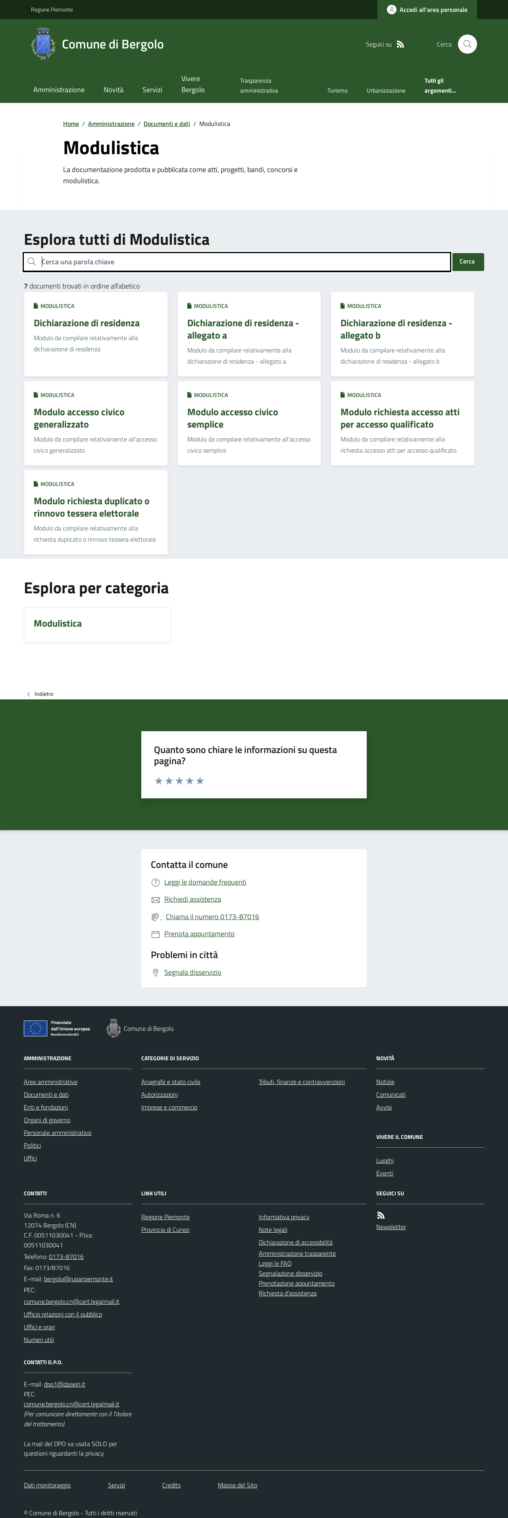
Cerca (467, 261)
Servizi (152, 89)
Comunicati (391, 1094)
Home (71, 123)
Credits (171, 1485)
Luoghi (385, 1160)
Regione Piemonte (52, 9)
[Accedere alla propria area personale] (427, 9)
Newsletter (391, 1226)
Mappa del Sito (237, 1485)
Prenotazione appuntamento (297, 1283)
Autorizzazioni (159, 1094)
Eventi (384, 1173)
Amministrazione (59, 89)
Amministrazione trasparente (297, 1253)
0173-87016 (66, 1256)
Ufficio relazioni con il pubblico (63, 1314)
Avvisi (384, 1107)
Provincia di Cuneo (165, 1229)
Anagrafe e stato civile (170, 1081)
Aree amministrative (50, 1081)
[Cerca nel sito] (464, 44)
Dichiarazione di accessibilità (296, 1242)
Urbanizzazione (386, 90)
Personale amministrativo (57, 1132)
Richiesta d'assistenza (288, 1293)
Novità (113, 89)
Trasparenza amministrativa (259, 85)
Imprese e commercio (169, 1107)
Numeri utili (39, 1339)
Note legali (273, 1229)
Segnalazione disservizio (290, 1273)
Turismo (337, 90)
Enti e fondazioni (46, 1107)
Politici (32, 1145)
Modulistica (54, 306)
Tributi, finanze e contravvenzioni (302, 1081)
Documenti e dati (167, 123)
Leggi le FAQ (275, 1263)
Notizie (385, 1081)
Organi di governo (47, 1120)
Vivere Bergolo (193, 84)
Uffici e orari (39, 1327)
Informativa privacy (284, 1217)
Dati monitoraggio (47, 1485)
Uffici (30, 1158)
